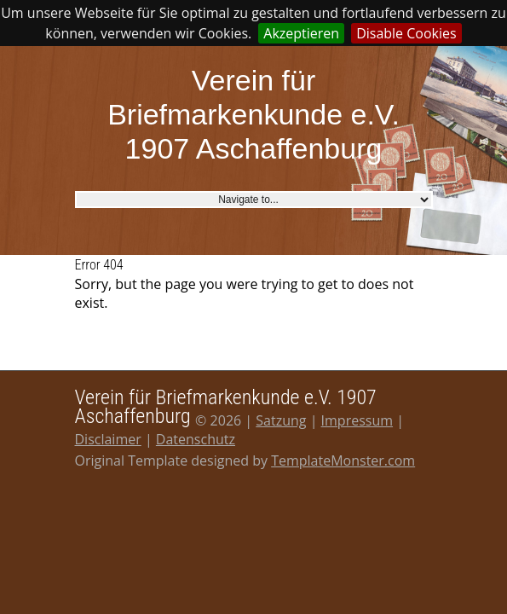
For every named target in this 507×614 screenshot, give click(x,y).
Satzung (281, 420)
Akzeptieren (301, 33)
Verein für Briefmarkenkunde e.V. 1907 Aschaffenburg (253, 114)
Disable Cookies (406, 33)
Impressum (357, 420)
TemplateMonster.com (343, 460)
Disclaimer (108, 439)
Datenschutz (195, 439)
